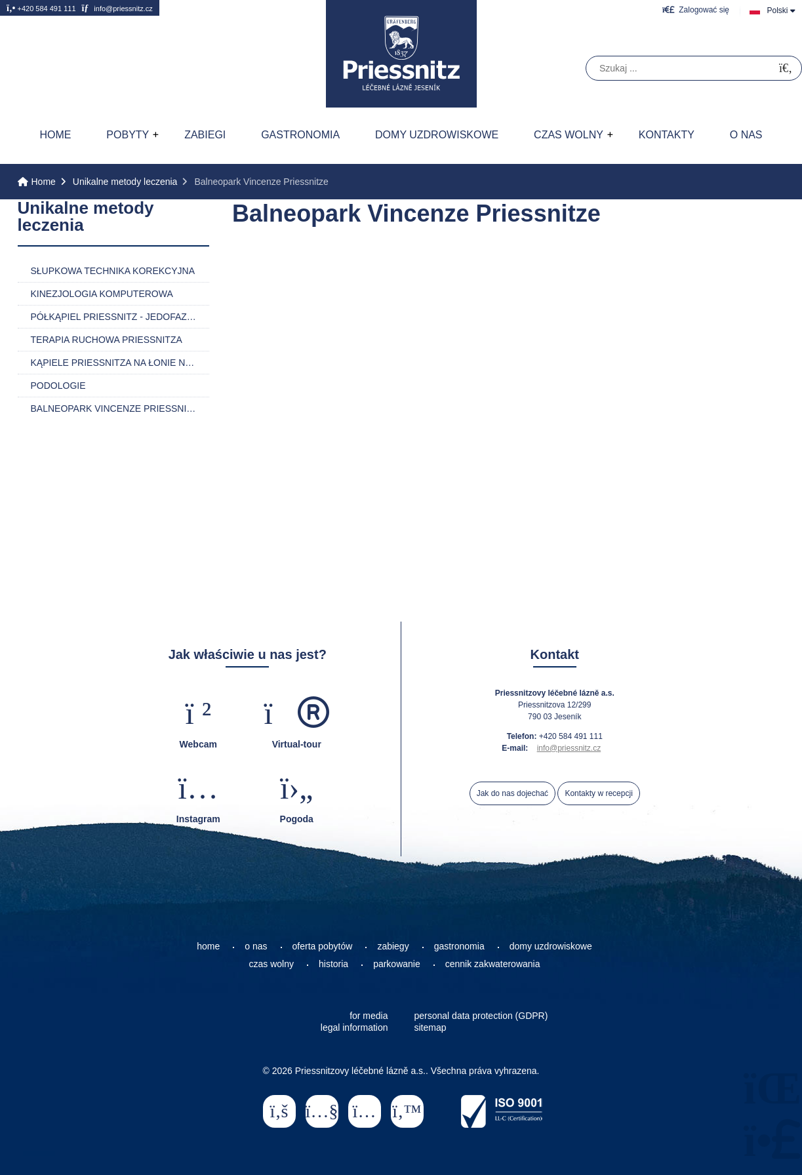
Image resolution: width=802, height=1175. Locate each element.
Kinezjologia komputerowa (102, 294)
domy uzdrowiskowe (551, 946)
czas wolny (271, 964)
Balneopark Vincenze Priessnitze (117, 408)
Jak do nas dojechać (512, 793)
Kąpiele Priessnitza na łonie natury (120, 362)
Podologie (58, 385)
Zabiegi (205, 134)
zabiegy (393, 946)
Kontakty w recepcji (598, 793)
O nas (746, 134)
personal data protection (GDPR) (481, 1015)
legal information (354, 1027)
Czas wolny (568, 134)
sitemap (430, 1027)
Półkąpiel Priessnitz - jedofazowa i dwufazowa (120, 316)
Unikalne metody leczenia (125, 181)
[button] (695, 9)
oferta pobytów (322, 946)
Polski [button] (777, 10)
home (208, 946)
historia (333, 964)
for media (369, 1015)
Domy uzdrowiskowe (436, 134)
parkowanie (396, 964)
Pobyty (127, 134)
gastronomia (459, 946)
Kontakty (666, 134)
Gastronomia (300, 134)
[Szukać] (785, 68)
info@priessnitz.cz (116, 7)
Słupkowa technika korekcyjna (113, 271)
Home (401, 54)
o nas (256, 946)
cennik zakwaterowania (492, 964)
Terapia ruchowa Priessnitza (106, 339)
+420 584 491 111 (41, 7)
